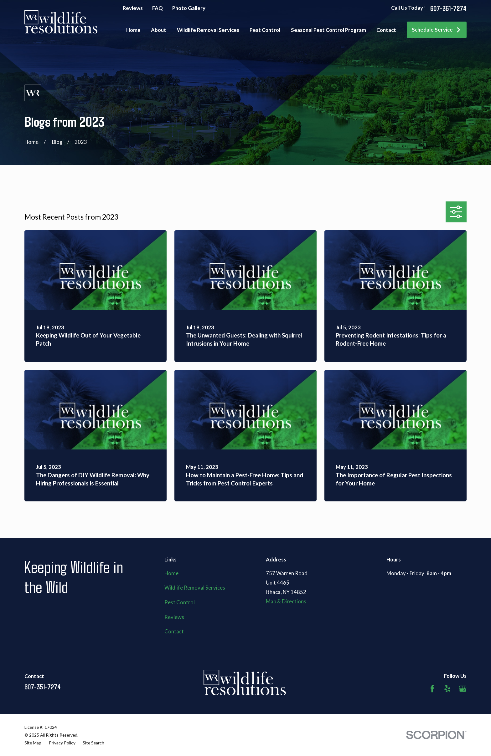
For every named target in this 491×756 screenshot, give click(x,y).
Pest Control (179, 602)
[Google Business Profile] (462, 688)
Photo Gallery (188, 8)
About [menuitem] (158, 30)
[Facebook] (432, 688)
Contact (174, 631)
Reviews (133, 8)
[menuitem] (32, 743)
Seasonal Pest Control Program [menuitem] (328, 30)
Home (171, 573)
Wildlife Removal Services (194, 588)
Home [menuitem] (133, 30)
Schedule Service (436, 30)
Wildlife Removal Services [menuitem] (208, 30)
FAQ (157, 8)
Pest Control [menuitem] (265, 30)
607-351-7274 (448, 8)
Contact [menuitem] (386, 30)
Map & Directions (286, 601)
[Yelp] (447, 688)
